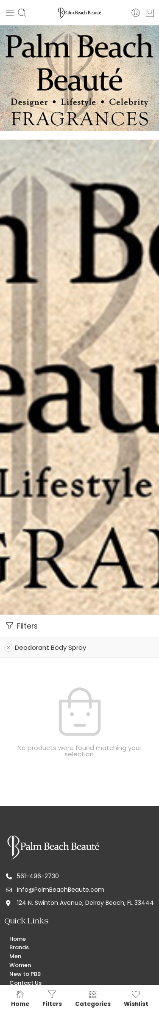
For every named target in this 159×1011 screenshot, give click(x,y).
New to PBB (25, 974)
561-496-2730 (38, 876)
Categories (93, 998)
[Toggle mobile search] (22, 12)
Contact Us (25, 983)
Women (20, 965)
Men (15, 956)
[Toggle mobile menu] (9, 13)
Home (17, 939)
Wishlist (136, 998)
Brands (19, 947)
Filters (21, 625)
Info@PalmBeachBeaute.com (60, 889)
